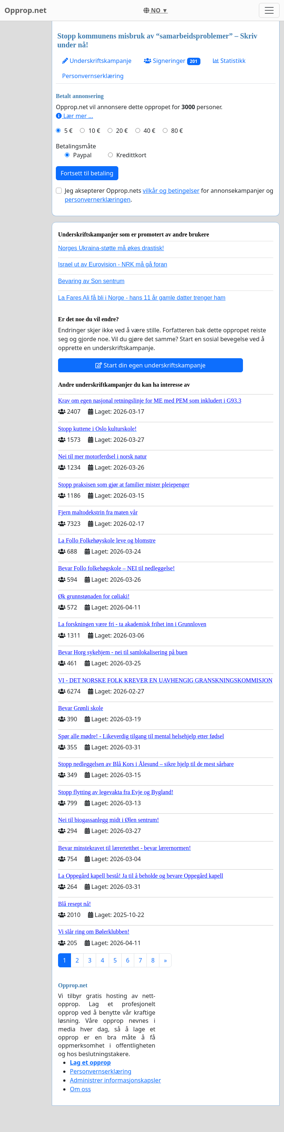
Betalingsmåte (76, 146)
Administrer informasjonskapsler (115, 1080)
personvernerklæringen (98, 199)
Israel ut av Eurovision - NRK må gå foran (112, 264)
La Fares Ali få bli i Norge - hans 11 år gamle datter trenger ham (142, 298)
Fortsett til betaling (87, 173)
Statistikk (229, 61)
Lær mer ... (74, 116)
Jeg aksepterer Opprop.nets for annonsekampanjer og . (169, 195)
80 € (177, 131)
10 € (94, 131)
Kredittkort (131, 155)
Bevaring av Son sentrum (91, 281)
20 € (122, 131)
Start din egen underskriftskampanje (150, 365)
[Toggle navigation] (269, 10)
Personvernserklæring (93, 76)
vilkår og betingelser (171, 191)
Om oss (80, 1089)
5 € (68, 131)
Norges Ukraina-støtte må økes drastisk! (111, 248)
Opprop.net (25, 10)
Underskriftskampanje (96, 61)
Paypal (82, 155)
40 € (149, 131)
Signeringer (172, 61)
